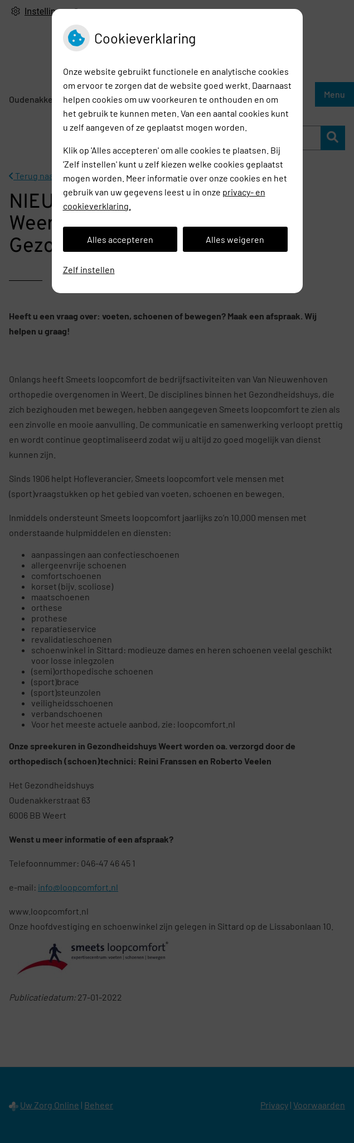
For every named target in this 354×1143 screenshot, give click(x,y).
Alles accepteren (120, 239)
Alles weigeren (235, 239)
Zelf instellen (89, 269)
